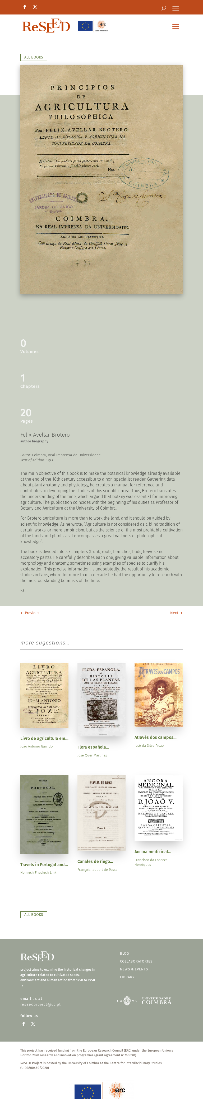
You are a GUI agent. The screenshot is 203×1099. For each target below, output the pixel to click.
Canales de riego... (95, 861)
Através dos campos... (156, 737)
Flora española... (93, 747)
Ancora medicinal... (153, 851)
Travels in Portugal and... (44, 864)
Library (127, 977)
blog (124, 953)
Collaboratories (136, 961)
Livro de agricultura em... (44, 738)
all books (33, 57)
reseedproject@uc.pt (40, 1004)
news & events (134, 969)
